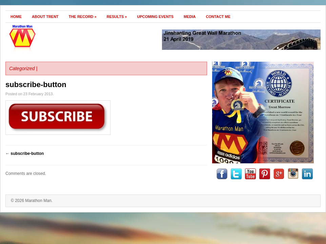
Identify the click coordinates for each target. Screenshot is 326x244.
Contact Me (218, 17)
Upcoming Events (155, 17)
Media (190, 17)
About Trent (45, 17)
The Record (83, 17)
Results (117, 17)
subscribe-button (35, 84)
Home (16, 17)
